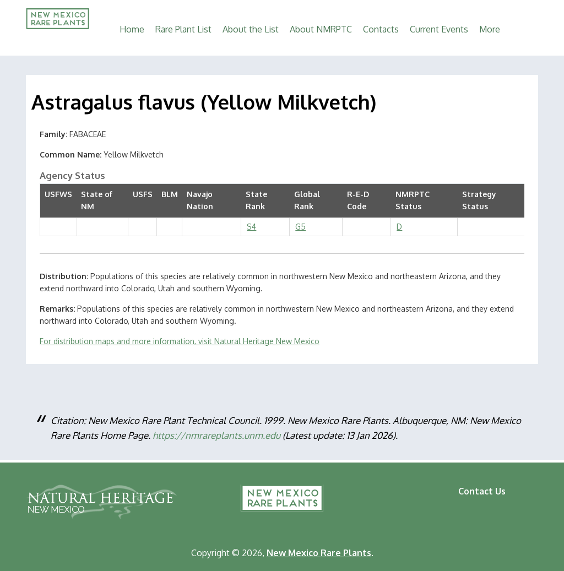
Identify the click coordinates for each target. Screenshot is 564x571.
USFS (143, 194)
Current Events (439, 29)
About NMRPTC (321, 29)
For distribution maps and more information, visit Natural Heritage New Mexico (179, 341)
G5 (300, 226)
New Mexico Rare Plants (282, 498)
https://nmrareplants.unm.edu (216, 435)
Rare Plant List (183, 29)
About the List (251, 29)
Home (132, 29)
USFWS (58, 194)
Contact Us (482, 491)
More (489, 29)
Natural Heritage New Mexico (101, 502)
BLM (169, 194)
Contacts (381, 29)
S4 (251, 226)
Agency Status (72, 175)
